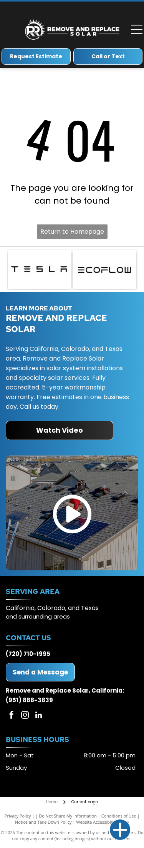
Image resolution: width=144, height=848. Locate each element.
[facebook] (11, 716)
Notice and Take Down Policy (43, 822)
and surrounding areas (38, 616)
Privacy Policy (18, 816)
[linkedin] (38, 716)
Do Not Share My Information (68, 816)
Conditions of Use (118, 816)
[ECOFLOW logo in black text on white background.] (104, 269)
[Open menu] (136, 29)
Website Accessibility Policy (102, 822)
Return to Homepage (72, 231)
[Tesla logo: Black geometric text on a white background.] (39, 269)
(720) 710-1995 (28, 654)
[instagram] (25, 716)
